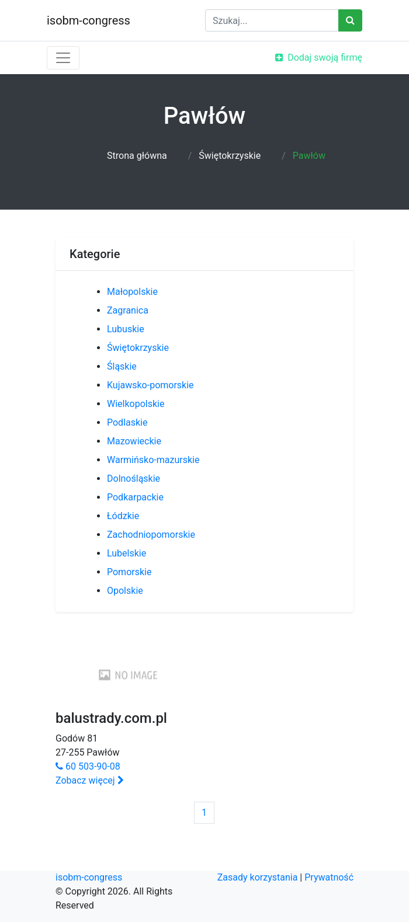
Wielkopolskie (135, 403)
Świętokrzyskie (230, 155)
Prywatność (328, 877)
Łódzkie (123, 515)
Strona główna (137, 155)
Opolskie (125, 590)
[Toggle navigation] (63, 57)
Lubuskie (125, 329)
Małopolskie (132, 291)
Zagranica (127, 310)
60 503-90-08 (88, 766)
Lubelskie (126, 553)
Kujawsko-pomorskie (150, 385)
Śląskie (122, 366)
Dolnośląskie (133, 478)
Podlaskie (127, 422)
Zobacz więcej (90, 780)
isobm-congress (88, 20)
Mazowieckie (134, 441)
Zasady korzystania (257, 877)
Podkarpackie (135, 497)
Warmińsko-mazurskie (153, 459)
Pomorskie (129, 571)
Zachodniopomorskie (151, 534)
